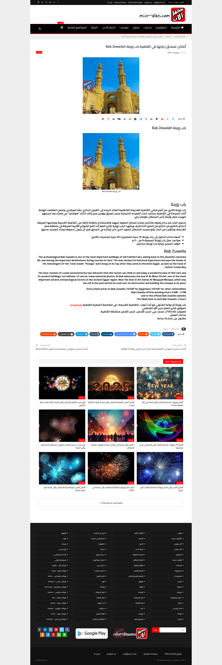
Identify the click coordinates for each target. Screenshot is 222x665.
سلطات (179, 587)
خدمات (148, 27)
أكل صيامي (178, 549)
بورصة (102, 587)
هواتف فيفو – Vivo (59, 597)
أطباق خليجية (177, 560)
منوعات (124, 27)
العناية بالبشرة (138, 565)
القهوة (140, 581)
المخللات (179, 565)
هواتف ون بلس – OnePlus (56, 619)
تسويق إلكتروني (60, 560)
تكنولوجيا (161, 27)
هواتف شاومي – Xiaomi (57, 592)
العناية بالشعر (138, 570)
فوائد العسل (100, 613)
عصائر (180, 603)
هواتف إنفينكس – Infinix (57, 576)
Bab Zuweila (175, 329)
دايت (141, 608)
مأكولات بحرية (177, 538)
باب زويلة (166, 329)
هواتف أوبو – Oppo (59, 570)
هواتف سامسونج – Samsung (55, 587)
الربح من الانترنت (99, 533)
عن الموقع (148, 2)
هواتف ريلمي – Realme (57, 581)
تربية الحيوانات (138, 597)
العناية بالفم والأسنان (136, 576)
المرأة (94, 27)
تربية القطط (139, 603)
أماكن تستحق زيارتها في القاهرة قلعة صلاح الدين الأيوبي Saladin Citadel (153, 349)
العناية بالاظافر (138, 560)
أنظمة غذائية (139, 533)
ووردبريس (62, 549)
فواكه (179, 613)
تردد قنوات (101, 603)
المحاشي (179, 554)
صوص (179, 581)
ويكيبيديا (76, 304)
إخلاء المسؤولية (159, 2)
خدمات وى (101, 565)
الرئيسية (177, 27)
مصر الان (39, 660)
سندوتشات (178, 576)
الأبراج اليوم (101, 576)
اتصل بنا (109, 2)
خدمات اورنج (100, 554)
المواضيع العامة (77, 27)
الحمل (141, 544)
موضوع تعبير (138, 619)
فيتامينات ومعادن (98, 619)
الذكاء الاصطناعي (60, 554)
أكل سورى (178, 544)
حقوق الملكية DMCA (135, 2)
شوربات (179, 592)
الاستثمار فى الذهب (98, 538)
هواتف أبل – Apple (59, 565)
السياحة (39, 52)
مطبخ (136, 27)
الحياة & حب (108, 27)
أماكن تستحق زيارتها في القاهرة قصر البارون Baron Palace (62, 349)
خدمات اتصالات (99, 570)
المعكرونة (178, 570)
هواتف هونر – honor (58, 613)
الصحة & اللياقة (138, 554)
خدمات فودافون (99, 560)
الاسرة (141, 538)
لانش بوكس (177, 608)
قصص (179, 619)
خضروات (102, 608)
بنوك (103, 581)
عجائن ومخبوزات (176, 597)
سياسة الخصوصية (120, 2)
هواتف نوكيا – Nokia (58, 603)
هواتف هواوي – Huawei (57, 608)
